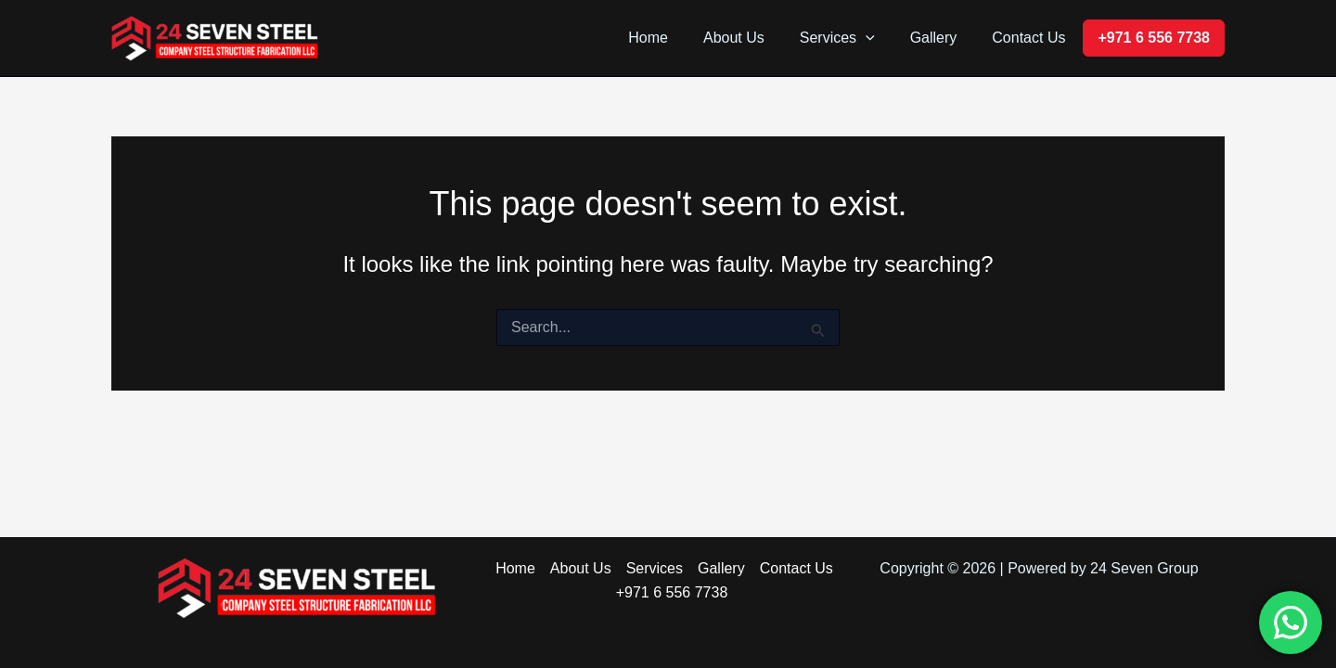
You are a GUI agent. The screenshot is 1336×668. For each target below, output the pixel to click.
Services (851, 38)
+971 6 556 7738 (1154, 37)
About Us (753, 37)
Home (673, 37)
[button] (879, 38)
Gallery (942, 37)
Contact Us (1031, 37)
